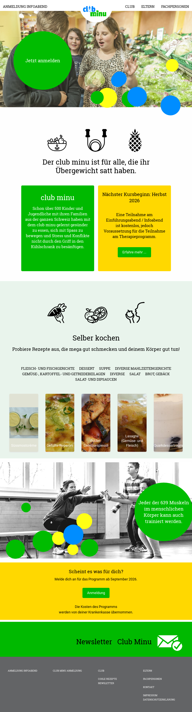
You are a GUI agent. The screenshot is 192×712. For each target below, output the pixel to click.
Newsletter (106, 683)
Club (130, 6)
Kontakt (148, 687)
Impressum (150, 695)
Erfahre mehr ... (134, 252)
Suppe (104, 368)
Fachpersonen (175, 6)
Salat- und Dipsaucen (96, 379)
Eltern (148, 6)
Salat (135, 374)
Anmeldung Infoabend (25, 6)
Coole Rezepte (107, 679)
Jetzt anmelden (42, 60)
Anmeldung (96, 593)
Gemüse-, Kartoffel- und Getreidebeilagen (63, 374)
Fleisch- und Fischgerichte (47, 368)
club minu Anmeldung (67, 670)
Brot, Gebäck (157, 374)
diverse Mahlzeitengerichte (143, 368)
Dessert (86, 368)
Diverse (117, 374)
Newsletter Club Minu (114, 641)
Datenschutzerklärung (159, 699)
